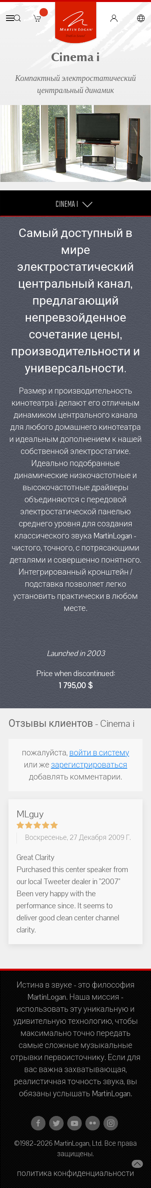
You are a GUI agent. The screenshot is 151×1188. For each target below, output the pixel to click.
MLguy (30, 814)
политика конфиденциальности (75, 1173)
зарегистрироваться (89, 765)
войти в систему (99, 753)
